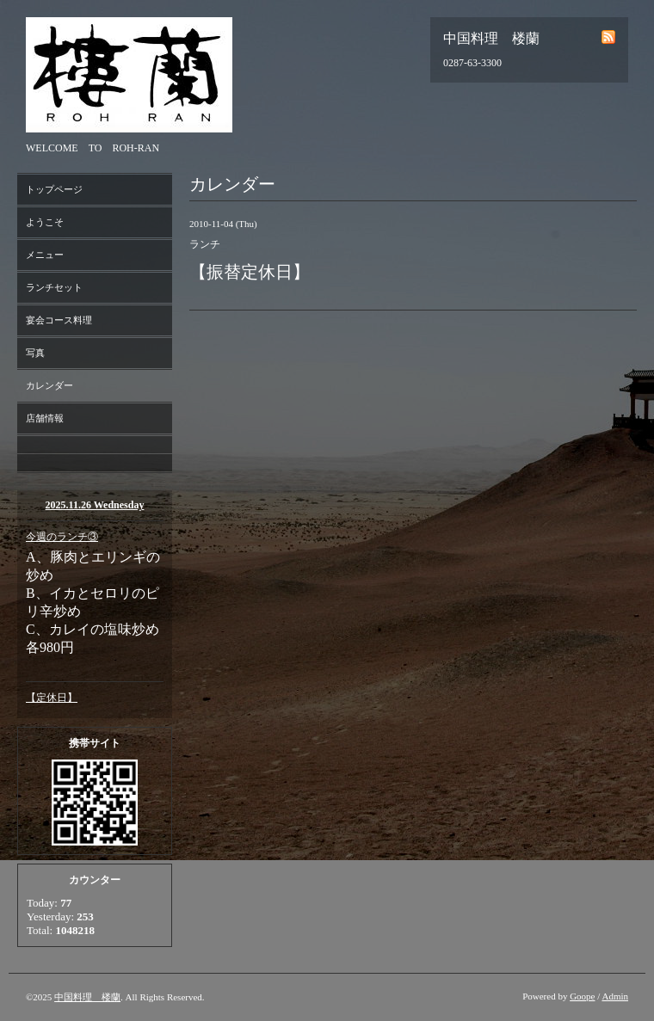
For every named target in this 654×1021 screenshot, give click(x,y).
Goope (582, 996)
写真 (35, 353)
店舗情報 (45, 418)
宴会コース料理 (59, 320)
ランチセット (54, 287)
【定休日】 (51, 698)
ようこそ (45, 222)
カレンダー (49, 385)
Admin (615, 996)
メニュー (45, 254)
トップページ (54, 189)
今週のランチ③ (62, 537)
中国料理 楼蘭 (87, 997)
